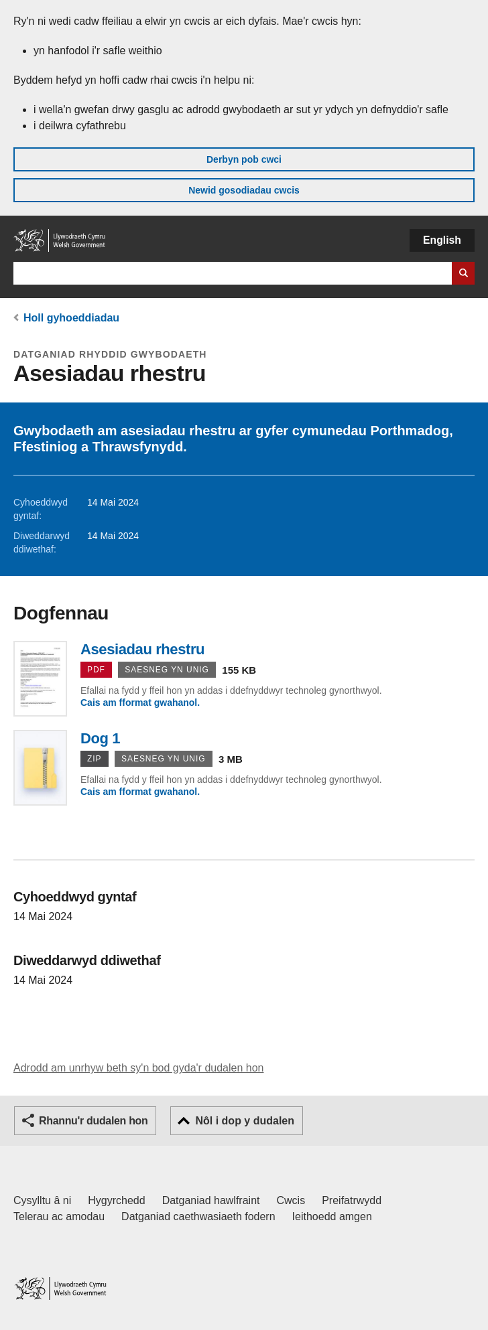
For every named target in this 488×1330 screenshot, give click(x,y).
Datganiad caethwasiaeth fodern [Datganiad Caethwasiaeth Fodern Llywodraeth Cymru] (198, 1216)
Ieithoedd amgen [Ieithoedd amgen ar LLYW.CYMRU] (332, 1216)
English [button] (442, 240)
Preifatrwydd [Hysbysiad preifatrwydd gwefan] (351, 1200)
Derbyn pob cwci (244, 159)
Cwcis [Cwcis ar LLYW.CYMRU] (291, 1200)
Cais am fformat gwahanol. (140, 702)
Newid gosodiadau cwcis (244, 190)
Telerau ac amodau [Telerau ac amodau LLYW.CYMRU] (59, 1216)
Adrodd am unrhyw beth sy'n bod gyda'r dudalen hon (138, 1068)
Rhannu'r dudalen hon (93, 1120)
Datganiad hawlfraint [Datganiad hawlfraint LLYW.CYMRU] (211, 1200)
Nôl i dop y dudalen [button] (244, 1120)
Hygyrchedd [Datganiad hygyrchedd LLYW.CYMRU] (116, 1200)
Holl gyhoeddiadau (71, 317)
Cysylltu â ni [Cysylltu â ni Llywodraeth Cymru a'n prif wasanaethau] (42, 1200)
